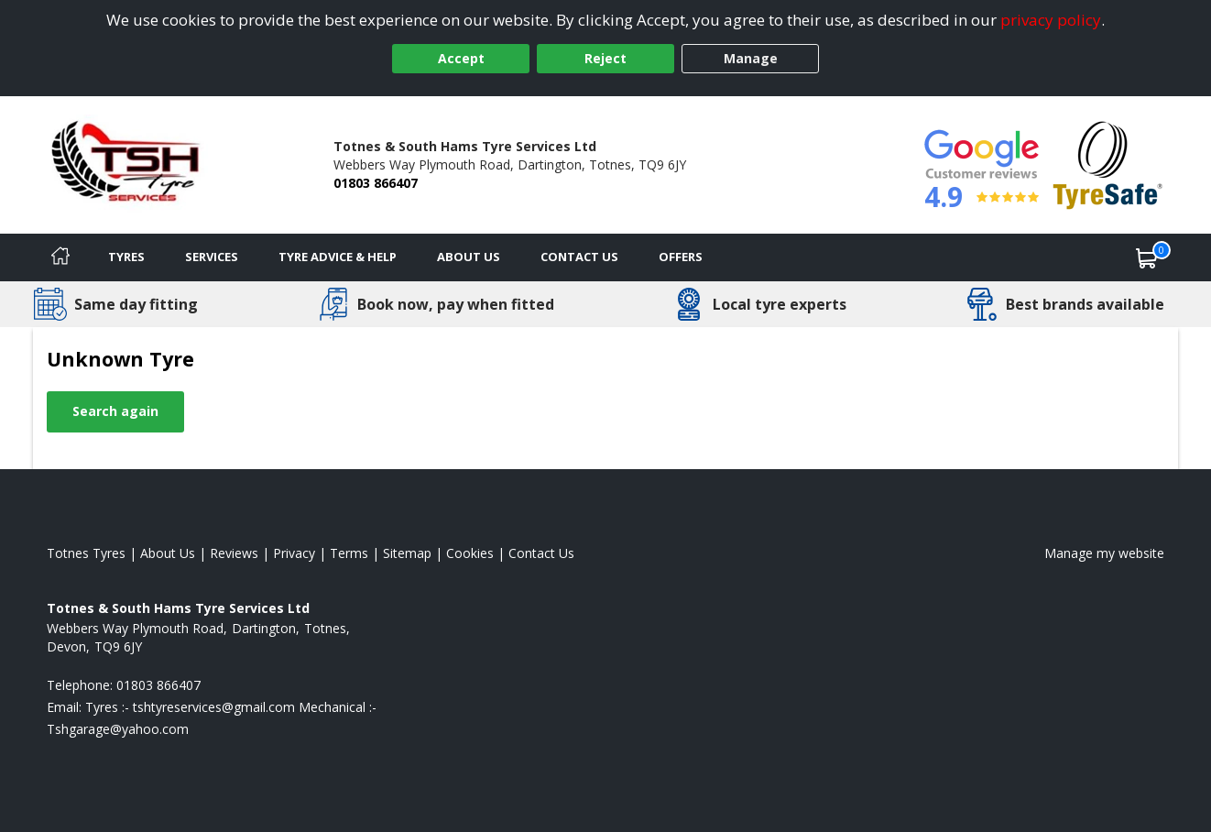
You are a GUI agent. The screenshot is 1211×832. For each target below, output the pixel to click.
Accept (461, 58)
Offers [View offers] (681, 256)
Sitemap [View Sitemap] (407, 553)
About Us (468, 256)
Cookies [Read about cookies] (470, 553)
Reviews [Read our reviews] (234, 553)
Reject (605, 58)
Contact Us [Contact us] (579, 256)
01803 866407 (375, 183)
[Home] (60, 257)
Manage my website (1104, 553)
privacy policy (1050, 19)
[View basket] (1147, 257)
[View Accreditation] (1108, 163)
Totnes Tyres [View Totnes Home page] (86, 553)
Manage (751, 58)
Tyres (126, 256)
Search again (115, 411)
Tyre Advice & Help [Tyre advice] (337, 256)
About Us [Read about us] (167, 553)
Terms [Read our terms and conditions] (349, 553)
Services (211, 256)
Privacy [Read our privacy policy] (294, 553)
